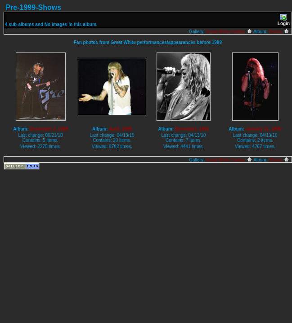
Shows (279, 31)
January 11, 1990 (264, 129)
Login (284, 20)
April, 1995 (120, 129)
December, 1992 (192, 129)
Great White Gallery (229, 31)
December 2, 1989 (49, 129)
